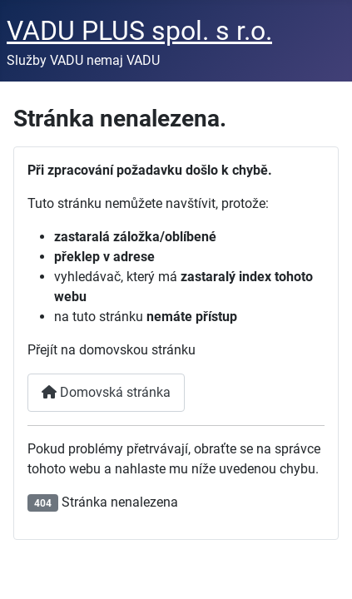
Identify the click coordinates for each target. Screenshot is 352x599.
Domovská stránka (106, 392)
